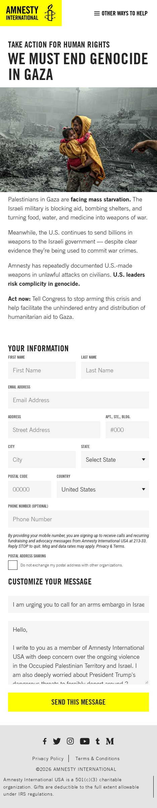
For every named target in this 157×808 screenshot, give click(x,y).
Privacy (102, 546)
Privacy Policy (47, 758)
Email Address (19, 386)
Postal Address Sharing (27, 555)
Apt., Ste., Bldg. (118, 416)
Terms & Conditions (97, 758)
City (11, 446)
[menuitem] (120, 13)
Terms (118, 546)
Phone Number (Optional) (28, 506)
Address (14, 416)
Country (63, 476)
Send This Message (78, 702)
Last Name (89, 357)
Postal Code (18, 476)
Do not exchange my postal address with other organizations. (71, 564)
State (85, 446)
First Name (16, 357)
